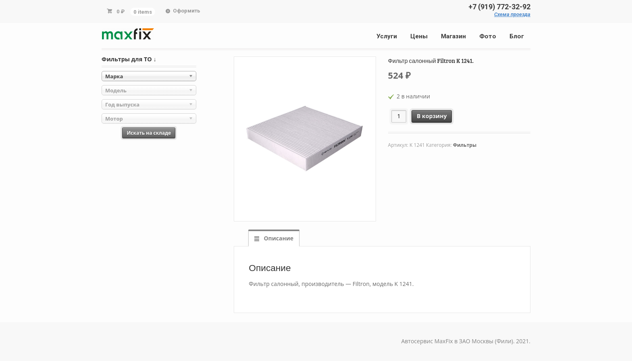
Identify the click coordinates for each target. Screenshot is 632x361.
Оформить (186, 11)
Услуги (386, 36)
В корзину (432, 116)
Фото (487, 36)
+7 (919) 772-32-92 (499, 7)
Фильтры (464, 145)
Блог (516, 36)
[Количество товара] (398, 116)
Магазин (453, 36)
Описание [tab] (277, 238)
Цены (419, 36)
